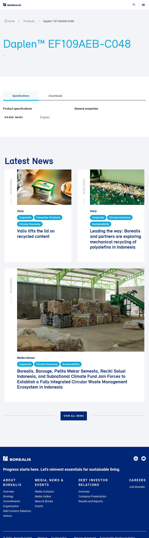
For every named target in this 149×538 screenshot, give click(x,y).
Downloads (55, 95)
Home (10, 21)
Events (39, 506)
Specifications (20, 95)
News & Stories (44, 501)
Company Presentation (92, 496)
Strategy (8, 496)
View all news (74, 416)
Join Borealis (137, 486)
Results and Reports (91, 501)
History (7, 515)
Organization (11, 506)
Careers (137, 480)
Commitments (11, 501)
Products (29, 21)
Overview (8, 491)
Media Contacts (44, 491)
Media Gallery (43, 496)
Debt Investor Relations (17, 511)
